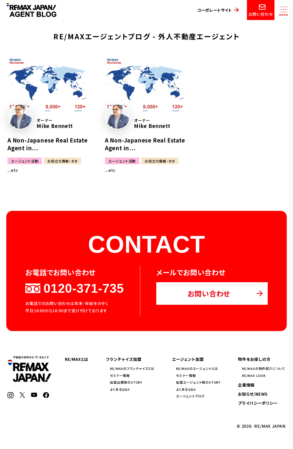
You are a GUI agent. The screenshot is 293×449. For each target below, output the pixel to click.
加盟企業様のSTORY (126, 382)
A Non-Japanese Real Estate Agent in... (48, 144)
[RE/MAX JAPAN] (29, 380)
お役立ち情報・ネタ (62, 161)
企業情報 (246, 385)
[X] (22, 396)
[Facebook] (46, 396)
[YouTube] (34, 395)
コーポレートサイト (214, 10)
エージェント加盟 (188, 359)
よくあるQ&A (120, 389)
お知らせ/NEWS (253, 394)
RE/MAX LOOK (254, 375)
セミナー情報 (120, 375)
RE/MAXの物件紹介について (263, 368)
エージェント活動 (24, 161)
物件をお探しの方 (254, 359)
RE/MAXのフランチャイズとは (132, 368)
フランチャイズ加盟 (123, 359)
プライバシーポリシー (257, 403)
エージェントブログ (190, 396)
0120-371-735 (74, 288)
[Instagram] (11, 396)
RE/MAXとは (76, 359)
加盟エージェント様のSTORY (198, 382)
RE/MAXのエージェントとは (197, 368)
